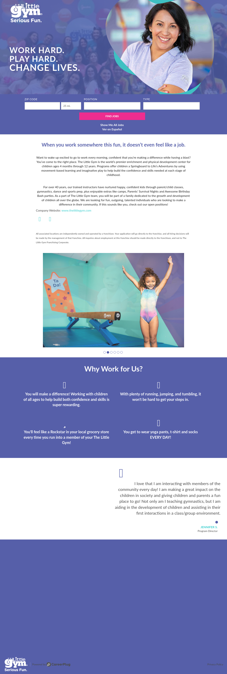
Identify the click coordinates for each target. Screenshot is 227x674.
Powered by (51, 664)
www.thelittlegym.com (76, 210)
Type (146, 99)
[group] (113, 300)
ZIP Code (31, 99)
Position (90, 99)
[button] (104, 352)
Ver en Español (112, 129)
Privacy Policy (215, 664)
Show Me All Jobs (112, 125)
